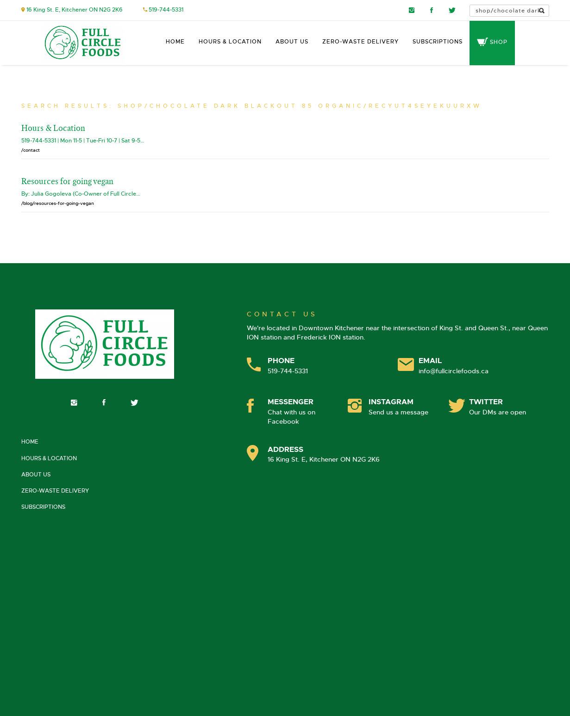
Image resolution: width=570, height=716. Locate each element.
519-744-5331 (166, 9)
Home (175, 41)
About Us (292, 41)
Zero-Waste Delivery (360, 41)
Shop (492, 42)
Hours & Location (230, 41)
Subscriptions (438, 41)
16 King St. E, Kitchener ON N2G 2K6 (74, 9)
